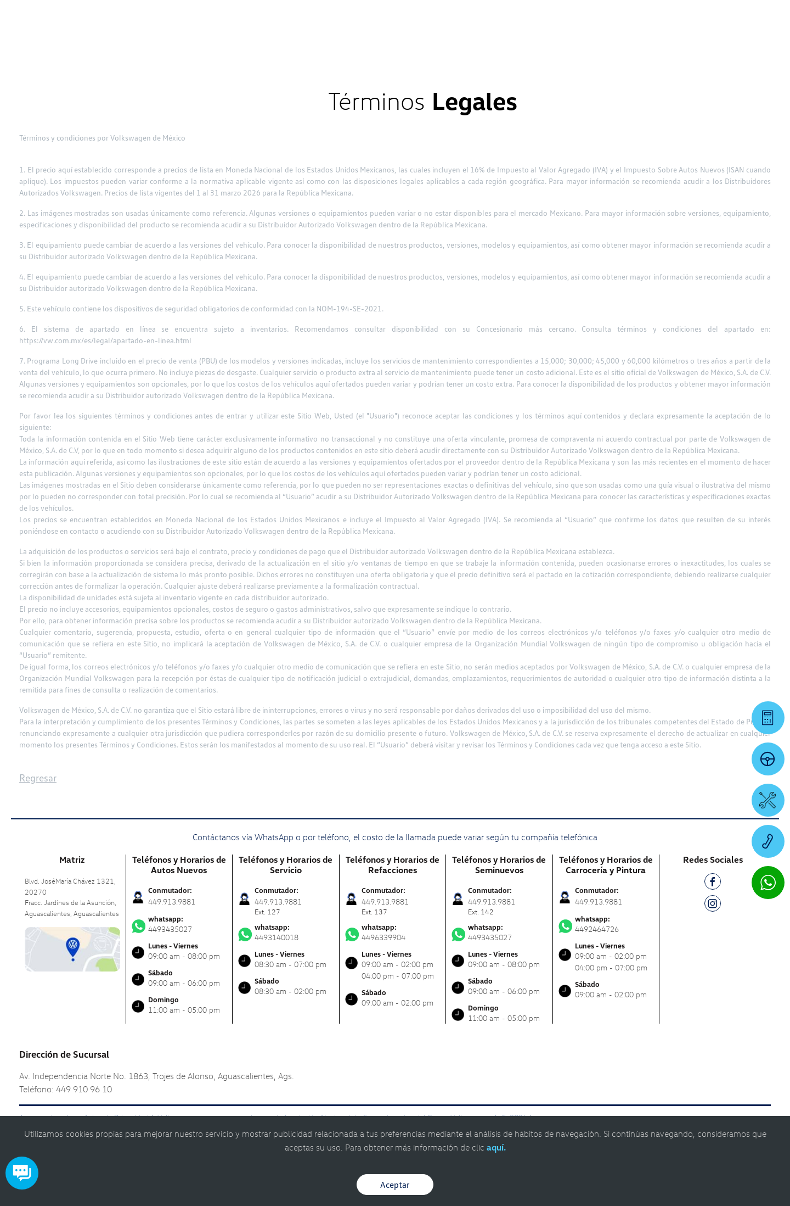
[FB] (712, 883)
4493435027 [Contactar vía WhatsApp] (179, 924)
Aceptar (395, 1184)
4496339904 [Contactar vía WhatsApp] (393, 932)
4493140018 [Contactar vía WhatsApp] (286, 932)
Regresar (38, 778)
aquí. (496, 1147)
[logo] (488, 39)
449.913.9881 (171, 901)
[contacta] (72, 948)
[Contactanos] (599, 16)
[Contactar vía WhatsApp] (768, 882)
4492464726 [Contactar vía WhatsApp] (606, 924)
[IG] (712, 905)
